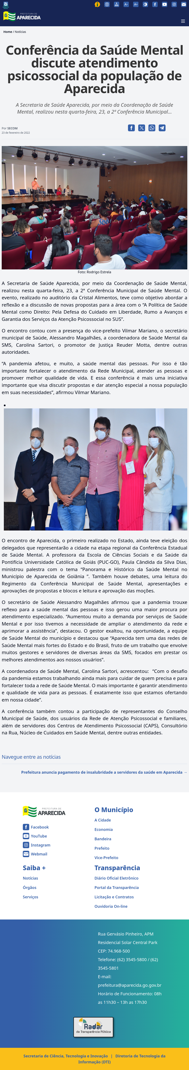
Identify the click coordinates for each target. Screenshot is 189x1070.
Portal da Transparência (116, 887)
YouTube (39, 836)
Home (7, 32)
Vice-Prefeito (106, 857)
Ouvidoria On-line (111, 906)
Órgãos (29, 887)
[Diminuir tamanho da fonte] (126, 4)
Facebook (40, 827)
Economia (103, 829)
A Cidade (102, 820)
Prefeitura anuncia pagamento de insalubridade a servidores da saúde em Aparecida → (104, 772)
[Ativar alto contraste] (145, 4)
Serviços (30, 896)
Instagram (40, 845)
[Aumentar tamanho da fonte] (135, 4)
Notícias (20, 32)
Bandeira (102, 838)
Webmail (39, 854)
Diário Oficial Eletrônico (116, 878)
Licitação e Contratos (114, 896)
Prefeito (101, 848)
